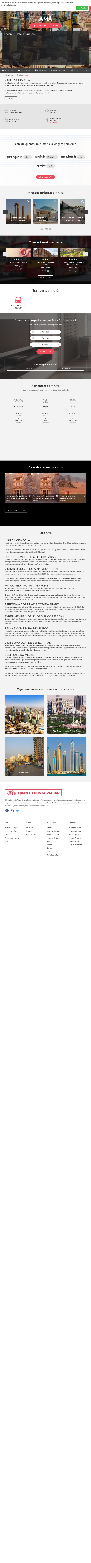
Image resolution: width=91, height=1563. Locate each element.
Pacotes (75, 70)
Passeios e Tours (58, 70)
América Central (53, 1534)
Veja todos (45, 591)
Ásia (48, 1541)
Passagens (7, 70)
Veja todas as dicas (15, 1210)
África (49, 1527)
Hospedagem (74, 1534)
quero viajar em (24, 156)
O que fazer (40, 70)
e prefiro (70, 156)
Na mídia (29, 1527)
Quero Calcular (45, 25)
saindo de (41, 156)
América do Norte (54, 1531)
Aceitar (82, 8)
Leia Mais (10, 98)
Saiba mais (12, 5)
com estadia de (56, 156)
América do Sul (52, 1537)
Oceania (50, 1551)
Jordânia (20, 75)
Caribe (49, 1544)
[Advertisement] (19, 1141)
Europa (50, 1548)
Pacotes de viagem (76, 1531)
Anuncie (29, 1531)
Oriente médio (52, 1554)
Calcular (45, 167)
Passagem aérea (75, 1527)
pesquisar (45, 1051)
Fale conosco (31, 1534)
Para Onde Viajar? (11, 1527)
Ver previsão (53, 122)
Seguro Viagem (74, 1541)
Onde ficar (24, 70)
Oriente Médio (9, 75)
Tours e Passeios (75, 1537)
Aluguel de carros (75, 1544)
